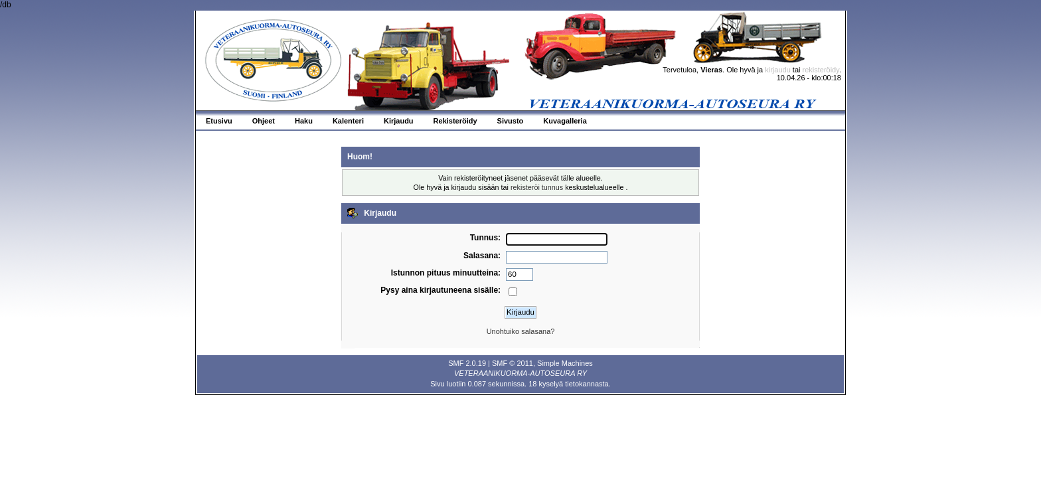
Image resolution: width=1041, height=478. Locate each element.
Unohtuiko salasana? (521, 331)
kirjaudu (778, 70)
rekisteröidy (821, 70)
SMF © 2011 (512, 363)
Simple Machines (565, 363)
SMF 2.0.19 (467, 363)
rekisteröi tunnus (537, 187)
